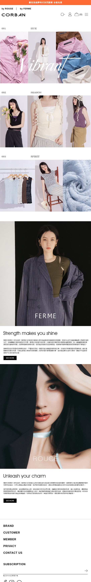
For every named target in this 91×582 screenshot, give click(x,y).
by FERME (25, 9)
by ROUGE (7, 9)
